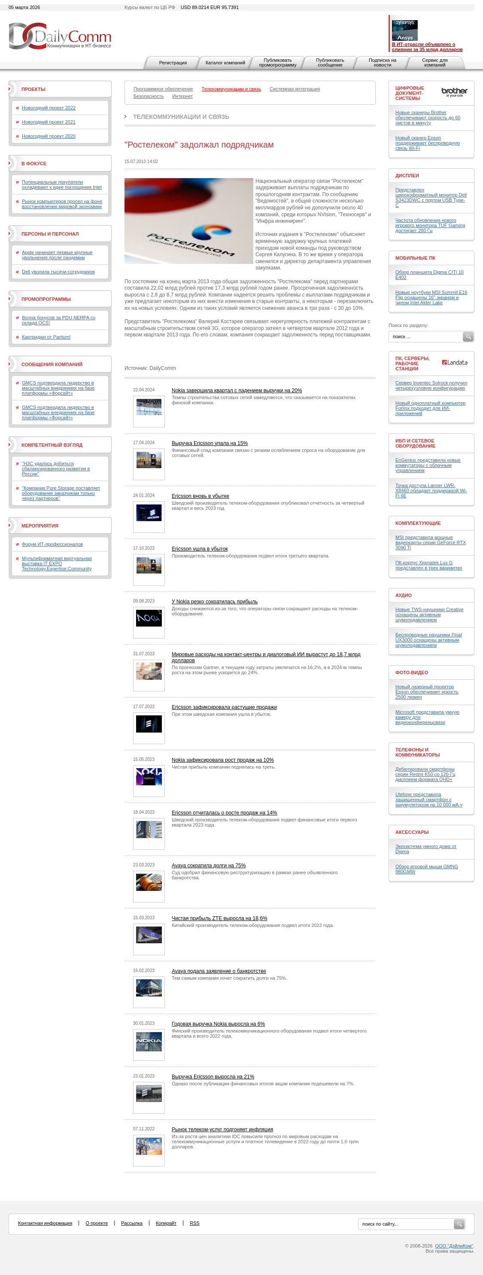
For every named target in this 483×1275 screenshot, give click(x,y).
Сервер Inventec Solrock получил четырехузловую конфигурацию (431, 385)
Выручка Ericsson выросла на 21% (213, 1077)
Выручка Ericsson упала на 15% (210, 443)
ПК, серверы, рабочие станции (412, 363)
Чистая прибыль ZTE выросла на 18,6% (219, 918)
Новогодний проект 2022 (49, 107)
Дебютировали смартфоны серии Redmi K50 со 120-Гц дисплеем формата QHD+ (425, 774)
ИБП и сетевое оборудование (415, 443)
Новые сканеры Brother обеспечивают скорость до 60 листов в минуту (427, 117)
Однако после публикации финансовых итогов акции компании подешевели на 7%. (263, 1083)
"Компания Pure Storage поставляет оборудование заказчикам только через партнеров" (61, 493)
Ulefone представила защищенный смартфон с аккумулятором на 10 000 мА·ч (428, 799)
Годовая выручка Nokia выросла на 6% (218, 1024)
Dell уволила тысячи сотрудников (58, 271)
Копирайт (166, 1223)
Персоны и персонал (50, 233)
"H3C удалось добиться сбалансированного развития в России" (56, 468)
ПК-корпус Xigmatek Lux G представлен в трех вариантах (428, 565)
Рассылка (132, 1223)
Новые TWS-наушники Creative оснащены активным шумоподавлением (429, 614)
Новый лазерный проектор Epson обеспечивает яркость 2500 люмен (427, 692)
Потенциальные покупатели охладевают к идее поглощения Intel (62, 184)
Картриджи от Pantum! (46, 336)
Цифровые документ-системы (409, 93)
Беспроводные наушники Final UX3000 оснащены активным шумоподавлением (428, 640)
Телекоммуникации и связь (181, 116)
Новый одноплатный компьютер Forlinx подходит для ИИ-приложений (430, 408)
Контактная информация (45, 1223)
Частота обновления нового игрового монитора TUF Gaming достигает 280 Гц (430, 225)
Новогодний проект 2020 (49, 136)
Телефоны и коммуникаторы (417, 752)
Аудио (403, 595)
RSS (195, 1223)
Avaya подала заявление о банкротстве (219, 971)
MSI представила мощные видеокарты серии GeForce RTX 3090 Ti (430, 542)
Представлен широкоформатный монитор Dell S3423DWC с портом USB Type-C (431, 197)
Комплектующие (418, 523)
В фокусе (33, 163)
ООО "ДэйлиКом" (454, 1245)
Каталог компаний (225, 62)
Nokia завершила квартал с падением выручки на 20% (237, 391)
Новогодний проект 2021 (49, 121)
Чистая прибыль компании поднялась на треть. (224, 766)
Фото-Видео (411, 672)
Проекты (33, 89)
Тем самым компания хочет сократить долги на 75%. (229, 978)
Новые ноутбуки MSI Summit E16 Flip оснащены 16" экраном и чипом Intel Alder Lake (431, 297)
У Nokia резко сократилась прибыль (215, 602)
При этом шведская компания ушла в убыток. (221, 714)
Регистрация (173, 62)
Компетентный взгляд (51, 445)
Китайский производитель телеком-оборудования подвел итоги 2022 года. (253, 925)
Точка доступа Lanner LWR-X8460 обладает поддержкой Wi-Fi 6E (431, 490)
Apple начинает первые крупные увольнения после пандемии (57, 255)
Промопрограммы (46, 299)
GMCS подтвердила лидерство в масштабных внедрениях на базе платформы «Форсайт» (58, 388)
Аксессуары (412, 832)
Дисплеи (407, 175)
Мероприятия (39, 525)
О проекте (96, 1223)
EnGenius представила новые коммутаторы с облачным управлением (428, 465)
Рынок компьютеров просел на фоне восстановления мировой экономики (62, 204)
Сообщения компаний (51, 364)
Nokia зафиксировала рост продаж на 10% (223, 760)
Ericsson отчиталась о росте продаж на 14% (224, 813)
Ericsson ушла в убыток (200, 549)
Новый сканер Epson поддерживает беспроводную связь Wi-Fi (427, 143)
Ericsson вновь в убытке (200, 496)
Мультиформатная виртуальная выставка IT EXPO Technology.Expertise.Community (57, 563)
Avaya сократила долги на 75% (209, 866)
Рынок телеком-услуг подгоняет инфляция (222, 1130)
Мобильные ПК (415, 257)
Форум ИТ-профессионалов (52, 544)
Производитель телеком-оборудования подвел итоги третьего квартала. (251, 555)
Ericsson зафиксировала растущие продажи (224, 707)
